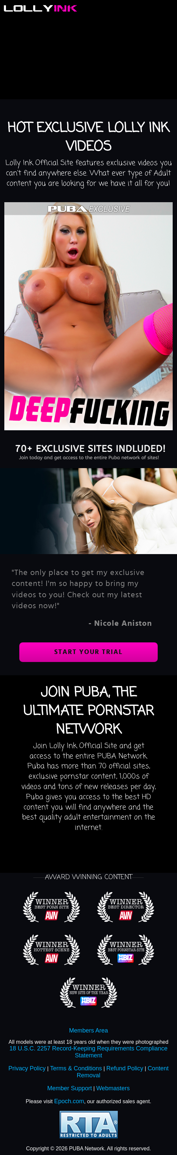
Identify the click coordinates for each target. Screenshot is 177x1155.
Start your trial (88, 652)
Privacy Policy (27, 1068)
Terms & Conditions (76, 1068)
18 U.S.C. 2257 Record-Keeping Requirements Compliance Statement (88, 1052)
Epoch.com (69, 1101)
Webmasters (113, 1088)
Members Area (88, 1030)
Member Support (69, 1088)
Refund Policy (124, 1068)
